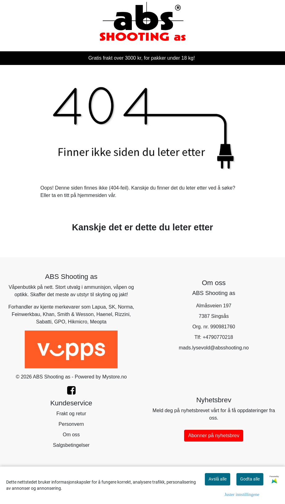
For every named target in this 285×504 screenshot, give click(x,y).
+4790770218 (218, 337)
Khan (48, 314)
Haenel (104, 314)
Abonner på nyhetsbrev (213, 435)
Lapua (99, 307)
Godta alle (250, 478)
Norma (125, 307)
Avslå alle (218, 478)
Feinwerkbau (26, 314)
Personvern (71, 424)
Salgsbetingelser (71, 445)
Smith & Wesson (75, 314)
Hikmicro (77, 321)
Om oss (71, 434)
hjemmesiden (92, 195)
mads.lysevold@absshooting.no (214, 347)
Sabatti (43, 321)
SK (112, 307)
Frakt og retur (71, 413)
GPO (59, 321)
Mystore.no (114, 376)
